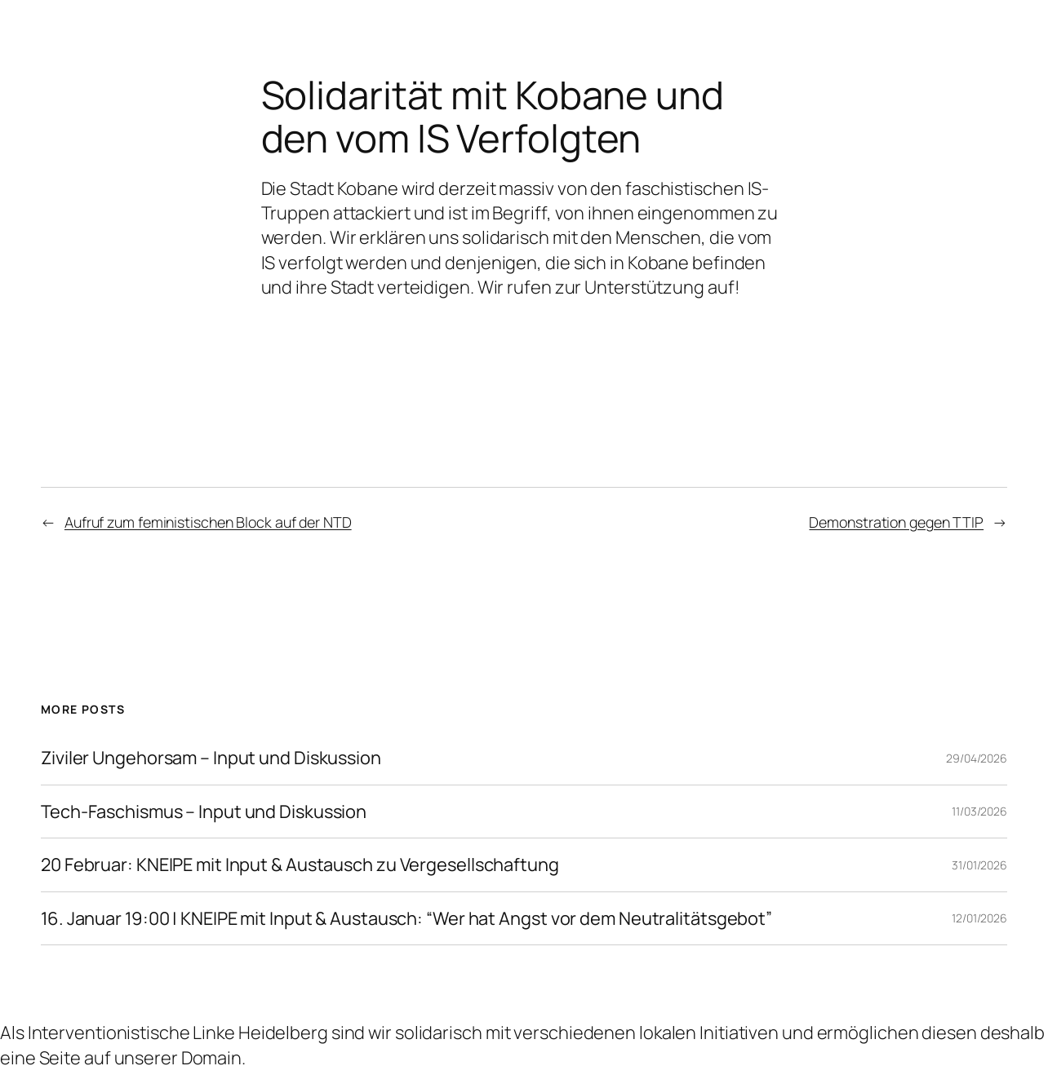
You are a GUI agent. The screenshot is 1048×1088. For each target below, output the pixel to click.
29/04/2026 (976, 758)
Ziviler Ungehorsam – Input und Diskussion (211, 758)
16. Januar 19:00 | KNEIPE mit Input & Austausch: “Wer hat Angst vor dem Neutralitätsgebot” (406, 919)
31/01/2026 (979, 865)
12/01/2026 (979, 918)
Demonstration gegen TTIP (896, 522)
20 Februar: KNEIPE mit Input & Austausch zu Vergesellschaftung (300, 865)
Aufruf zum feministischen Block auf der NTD (208, 522)
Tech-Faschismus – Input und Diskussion (203, 812)
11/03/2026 (979, 811)
